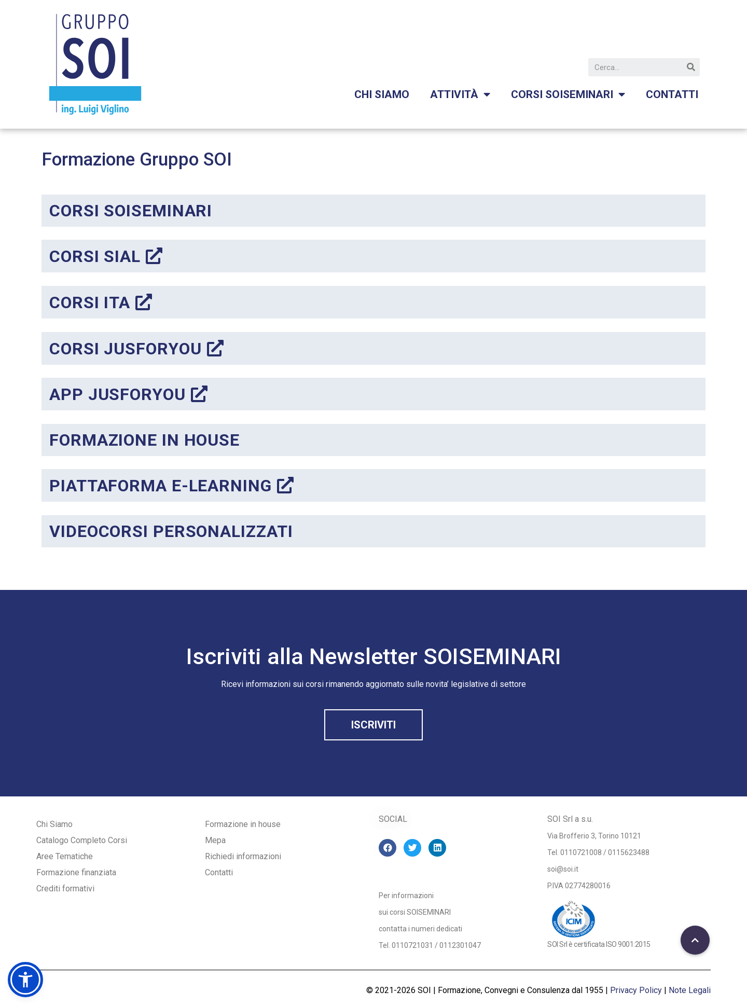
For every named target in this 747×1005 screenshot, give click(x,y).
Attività (460, 94)
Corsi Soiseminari (568, 94)
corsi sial (106, 256)
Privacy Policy (636, 990)
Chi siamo (381, 94)
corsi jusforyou (136, 349)
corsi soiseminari (130, 211)
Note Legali (690, 990)
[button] (373, 724)
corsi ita (101, 302)
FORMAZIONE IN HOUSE (144, 440)
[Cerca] (691, 67)
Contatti (672, 94)
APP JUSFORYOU (128, 394)
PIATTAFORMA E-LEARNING (171, 485)
